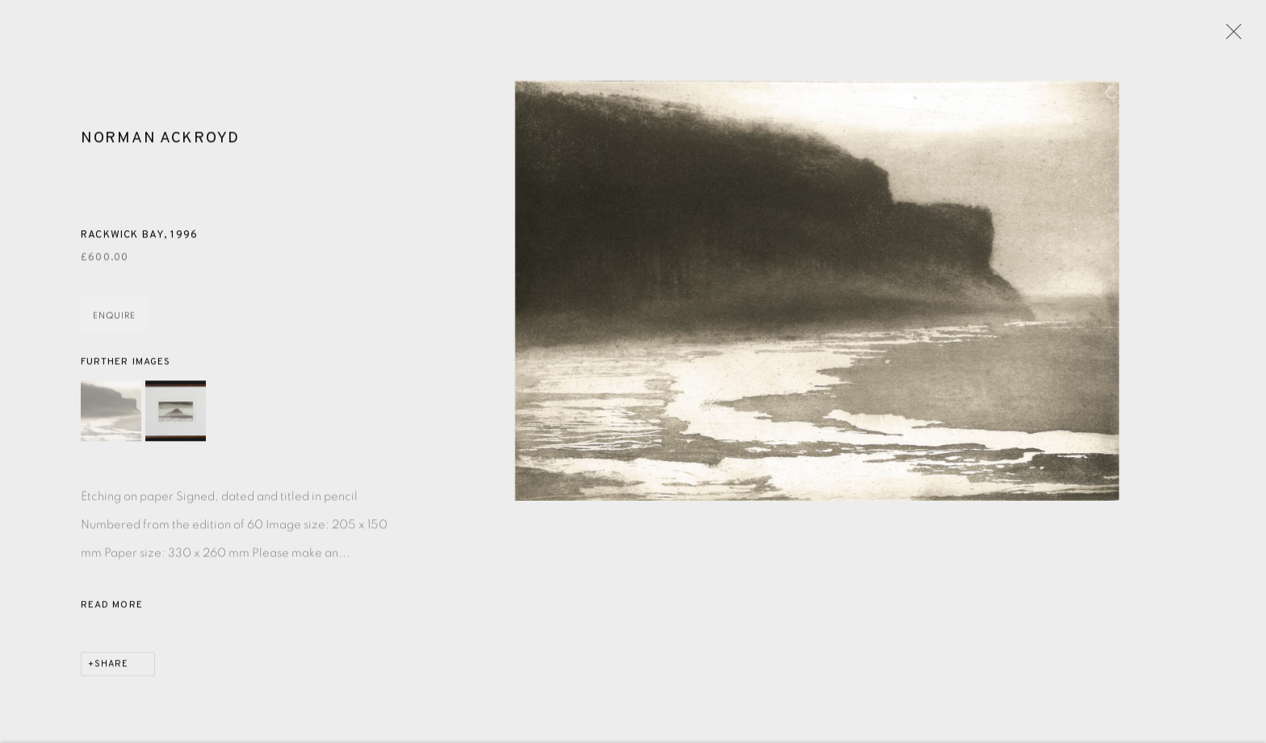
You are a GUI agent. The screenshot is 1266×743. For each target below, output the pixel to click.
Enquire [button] (114, 323)
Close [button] (1233, 36)
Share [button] (111, 671)
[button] (111, 418)
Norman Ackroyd (160, 146)
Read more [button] (112, 612)
